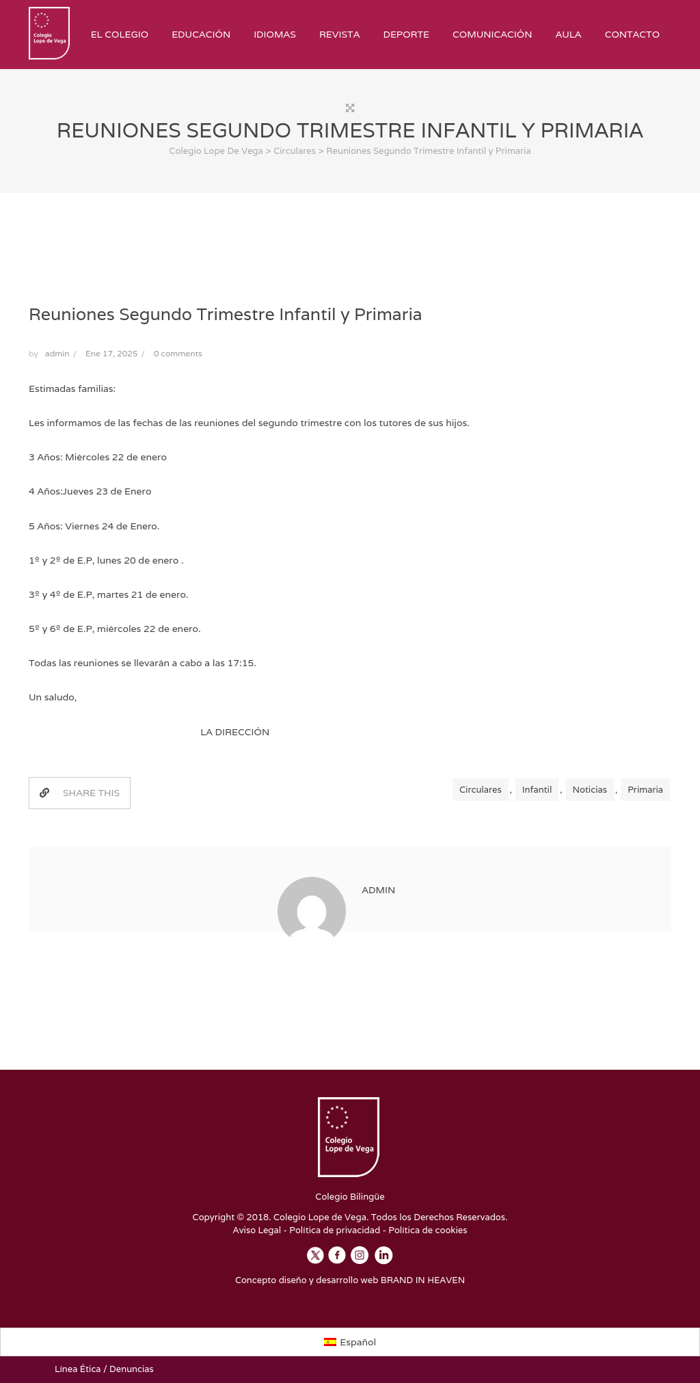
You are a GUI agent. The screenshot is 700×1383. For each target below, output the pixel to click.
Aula (568, 34)
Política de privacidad (334, 1230)
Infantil (537, 789)
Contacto (632, 34)
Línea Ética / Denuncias (104, 1369)
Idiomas (275, 34)
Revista (339, 34)
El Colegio (120, 34)
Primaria (645, 789)
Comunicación (492, 34)
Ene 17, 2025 (111, 353)
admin (57, 353)
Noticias (590, 789)
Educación (201, 34)
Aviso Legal (257, 1230)
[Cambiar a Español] (350, 1342)
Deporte (406, 34)
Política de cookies (427, 1230)
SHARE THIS (80, 793)
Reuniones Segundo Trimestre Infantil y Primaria (225, 314)
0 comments (178, 353)
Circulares (480, 789)
